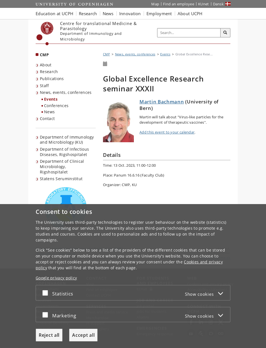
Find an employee (178, 3)
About (46, 64)
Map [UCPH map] (155, 3)
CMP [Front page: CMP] (44, 54)
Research (49, 71)
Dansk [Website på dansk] (218, 3)
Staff (44, 85)
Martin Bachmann (161, 101)
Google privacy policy (56, 278)
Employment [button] (159, 13)
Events (51, 99)
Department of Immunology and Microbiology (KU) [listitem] (67, 139)
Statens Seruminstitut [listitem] (61, 178)
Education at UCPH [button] (54, 13)
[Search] (225, 33)
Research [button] (88, 13)
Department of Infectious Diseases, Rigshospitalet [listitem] (64, 151)
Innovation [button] (130, 13)
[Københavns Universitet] (45, 33)
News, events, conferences (66, 92)
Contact (47, 118)
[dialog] (133, 276)
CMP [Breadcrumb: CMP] (106, 54)
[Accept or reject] (46, 292)
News (49, 111)
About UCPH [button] (190, 13)
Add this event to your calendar (166, 132)
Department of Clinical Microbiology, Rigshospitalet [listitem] (62, 166)
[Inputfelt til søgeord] (189, 32)
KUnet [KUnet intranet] (203, 3)
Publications (52, 78)
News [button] (108, 13)
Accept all (83, 335)
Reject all (49, 335)
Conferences (56, 105)
